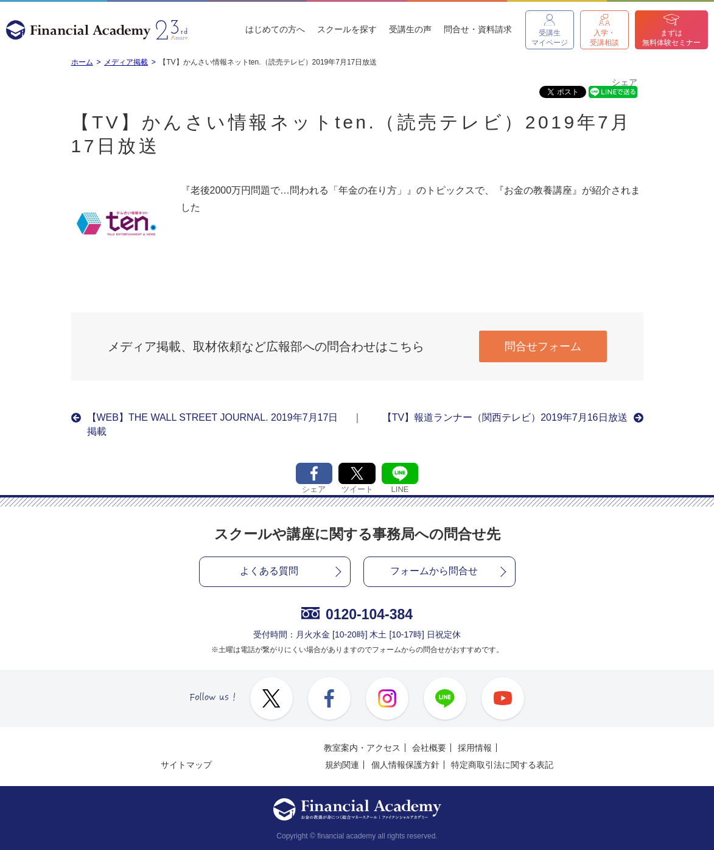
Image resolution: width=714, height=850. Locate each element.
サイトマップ (186, 765)
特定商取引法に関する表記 (502, 765)
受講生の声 (410, 29)
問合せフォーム (543, 346)
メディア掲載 (126, 62)
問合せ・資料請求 (478, 29)
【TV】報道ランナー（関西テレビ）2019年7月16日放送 (505, 417)
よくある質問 (269, 571)
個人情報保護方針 (405, 765)
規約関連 (342, 765)
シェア (624, 82)
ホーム (82, 62)
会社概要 (429, 748)
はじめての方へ (275, 29)
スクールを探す (347, 29)
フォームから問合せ (434, 571)
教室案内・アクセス (362, 748)
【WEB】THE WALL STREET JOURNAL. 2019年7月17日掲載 (212, 424)
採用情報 (475, 748)
